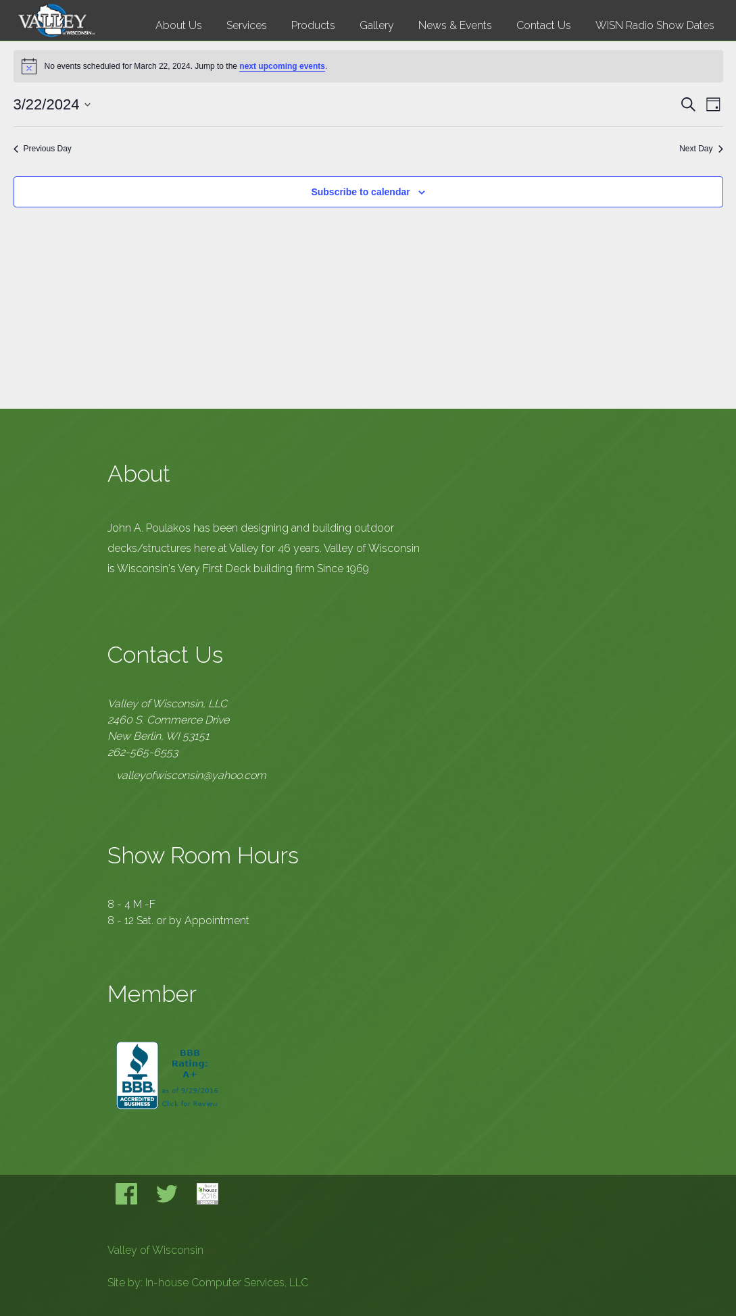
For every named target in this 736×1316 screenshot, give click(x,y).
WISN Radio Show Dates (654, 25)
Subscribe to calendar (360, 191)
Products (313, 25)
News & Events (455, 25)
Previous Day (43, 148)
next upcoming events (282, 66)
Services (246, 25)
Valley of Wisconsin (155, 1250)
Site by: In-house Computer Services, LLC (207, 1282)
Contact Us (543, 25)
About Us (178, 25)
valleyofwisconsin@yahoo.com (191, 775)
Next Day (700, 148)
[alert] (368, 66)
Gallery (377, 25)
